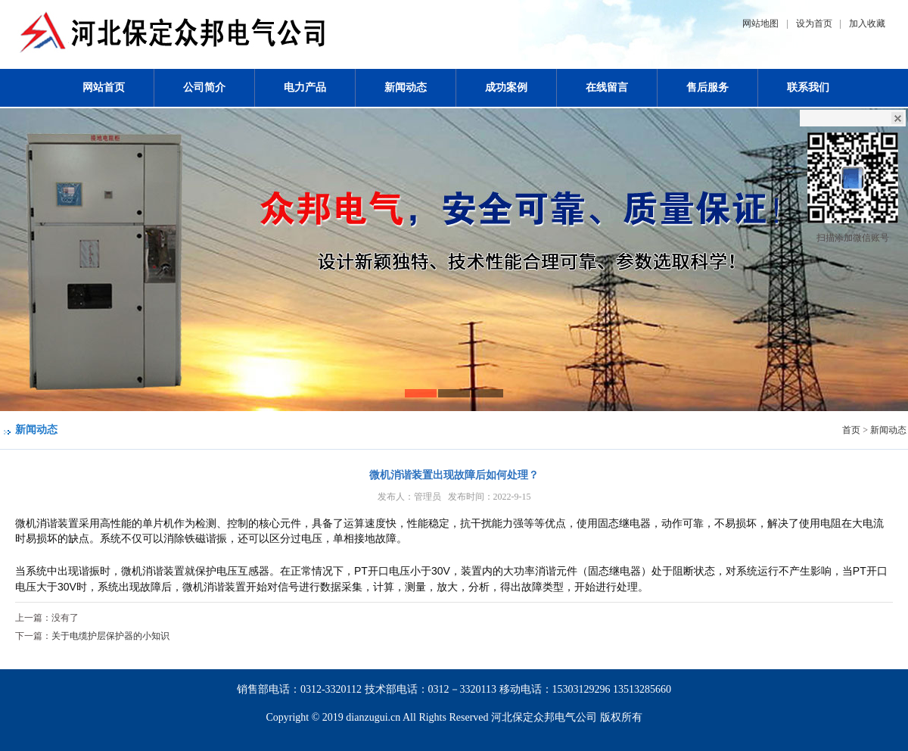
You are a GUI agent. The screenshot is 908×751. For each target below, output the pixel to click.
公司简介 (204, 87)
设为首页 (814, 23)
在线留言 (607, 87)
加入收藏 (867, 23)
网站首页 (103, 87)
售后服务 (707, 87)
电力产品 (305, 87)
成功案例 (506, 87)
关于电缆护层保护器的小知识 (110, 636)
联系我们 (808, 87)
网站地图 (760, 23)
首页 (851, 430)
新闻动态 (405, 87)
